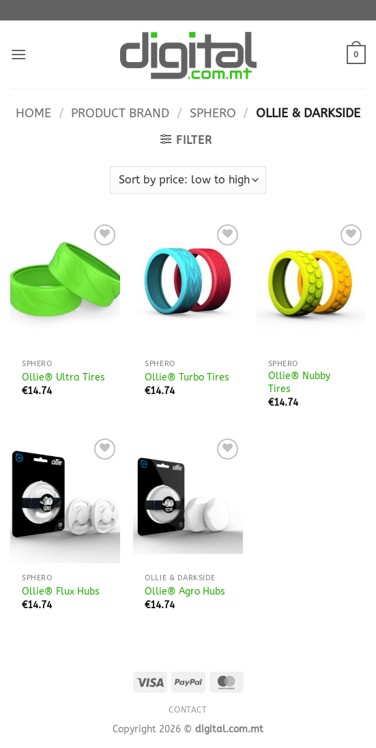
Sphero (213, 113)
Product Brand (120, 113)
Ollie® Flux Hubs (61, 591)
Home (33, 113)
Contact (188, 710)
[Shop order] (187, 180)
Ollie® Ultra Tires (63, 377)
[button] (18, 54)
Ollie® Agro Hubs (185, 591)
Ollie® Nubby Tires (299, 382)
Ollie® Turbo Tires (187, 377)
